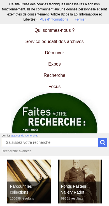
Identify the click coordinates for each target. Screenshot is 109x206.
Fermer (80, 19)
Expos (54, 64)
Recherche (54, 75)
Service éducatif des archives (54, 41)
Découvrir (54, 52)
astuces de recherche (24, 135)
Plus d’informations (54, 19)
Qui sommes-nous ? (54, 30)
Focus (54, 86)
